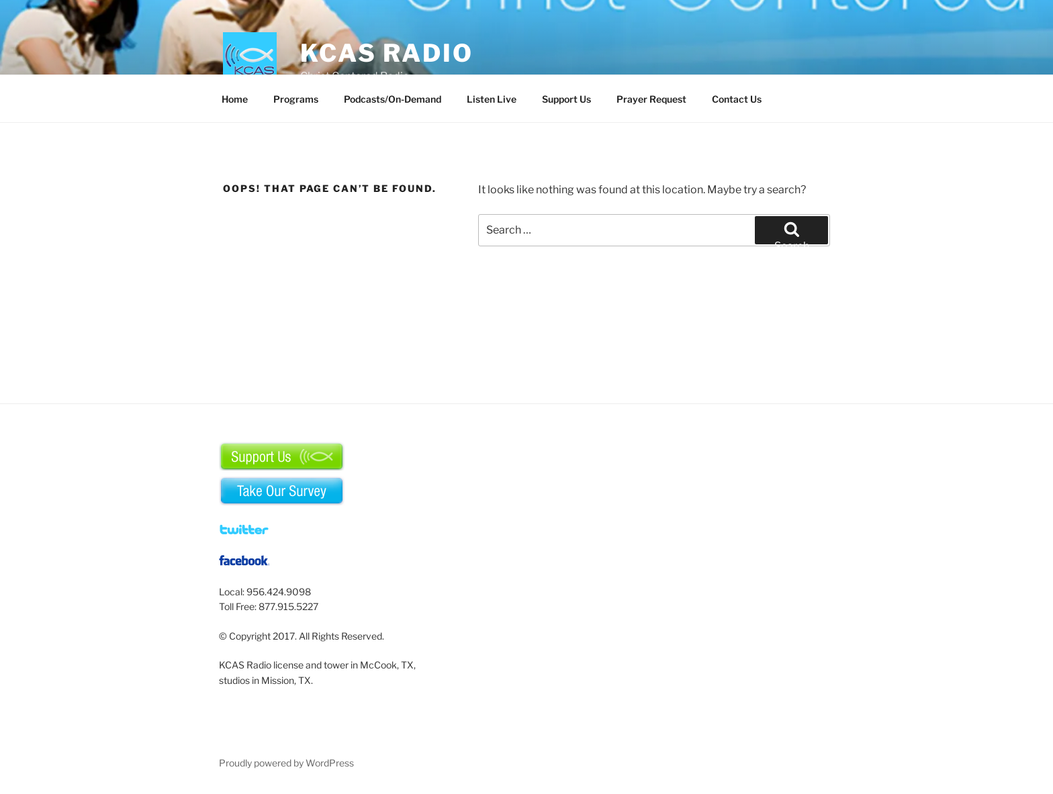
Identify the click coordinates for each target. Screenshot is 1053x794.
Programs (295, 99)
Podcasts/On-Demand (392, 99)
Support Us (566, 99)
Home (235, 99)
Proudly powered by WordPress (286, 762)
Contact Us (737, 99)
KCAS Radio (386, 53)
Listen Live (491, 99)
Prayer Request (651, 99)
